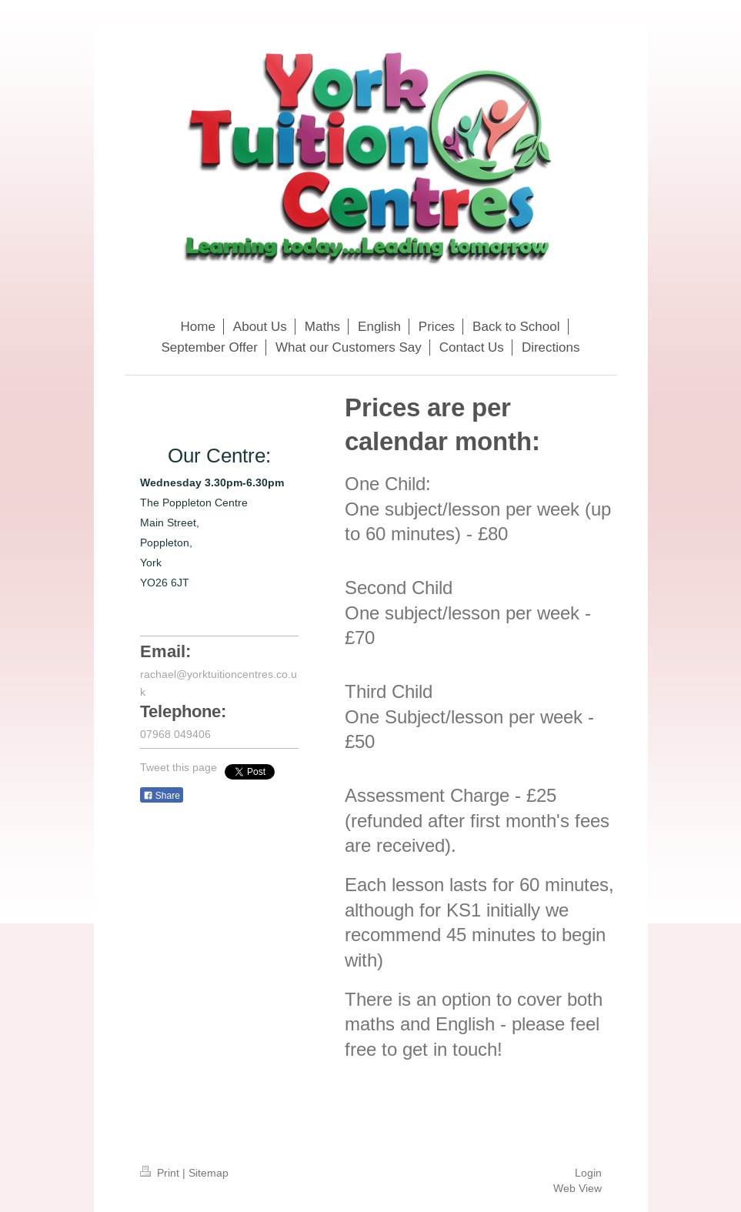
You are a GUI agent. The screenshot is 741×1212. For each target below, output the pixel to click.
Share (161, 795)
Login (588, 1173)
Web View (577, 1188)
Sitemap (209, 1173)
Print (161, 1173)
